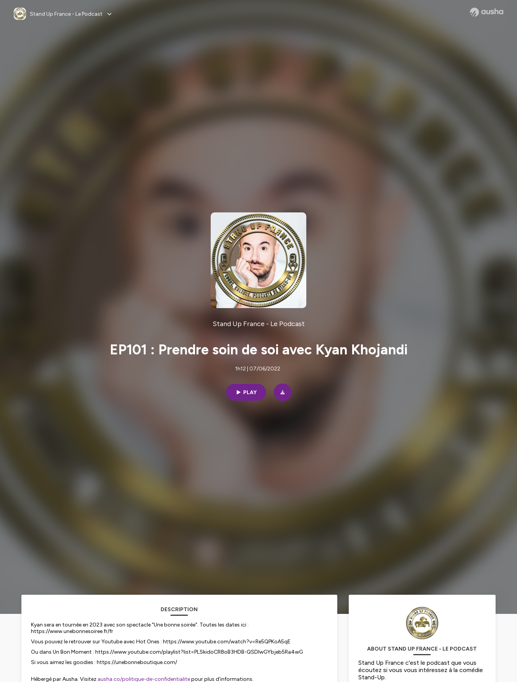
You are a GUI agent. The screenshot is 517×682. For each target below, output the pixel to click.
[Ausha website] (486, 12)
